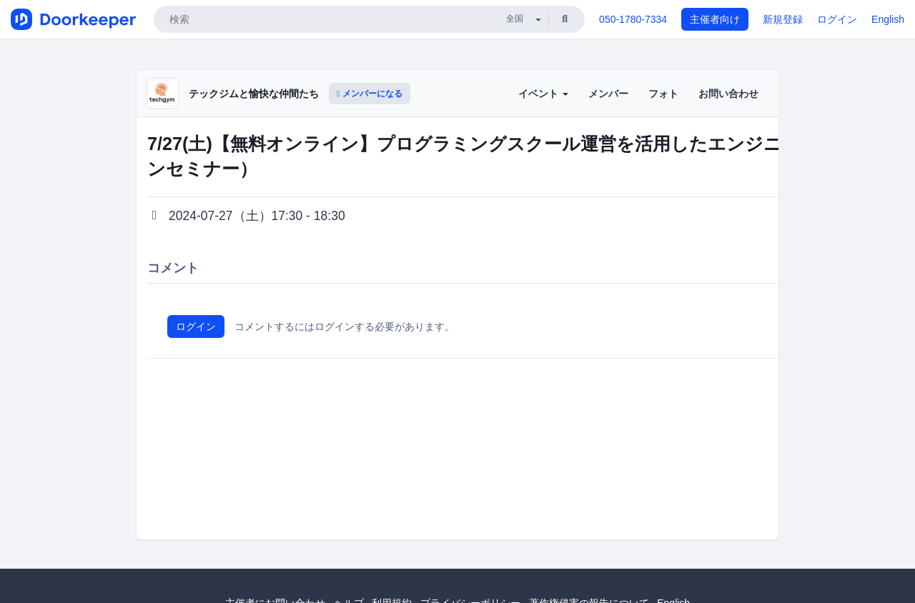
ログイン (837, 19)
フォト (663, 93)
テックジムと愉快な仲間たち (254, 93)
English (887, 19)
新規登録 (783, 19)
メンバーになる (369, 94)
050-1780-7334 (633, 19)
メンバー (608, 93)
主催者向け (715, 19)
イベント (543, 93)
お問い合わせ (728, 93)
